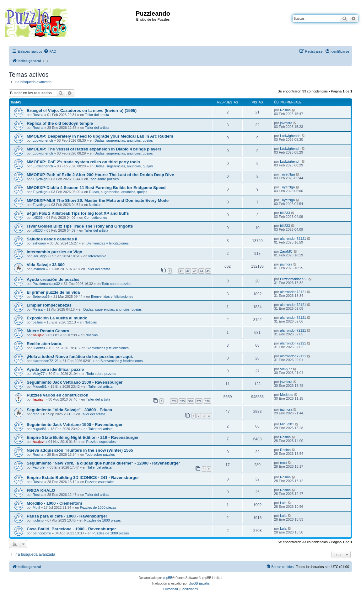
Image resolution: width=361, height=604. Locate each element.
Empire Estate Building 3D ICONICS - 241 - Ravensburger (83, 477)
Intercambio (97, 256)
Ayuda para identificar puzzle (55, 369)
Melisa (38, 309)
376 (190, 401)
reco (36, 414)
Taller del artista (97, 115)
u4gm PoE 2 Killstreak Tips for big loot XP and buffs (78, 213)
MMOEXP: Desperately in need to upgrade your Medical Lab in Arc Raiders (100, 136)
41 (181, 271)
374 (173, 401)
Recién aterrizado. (44, 343)
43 (194, 271)
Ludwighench (43, 140)
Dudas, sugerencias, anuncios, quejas (123, 140)
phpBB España (198, 583)
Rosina (38, 115)
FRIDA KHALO (41, 490)
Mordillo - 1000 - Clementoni (54, 503)
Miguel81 (40, 386)
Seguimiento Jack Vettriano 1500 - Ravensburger (75, 382)
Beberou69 (41, 296)
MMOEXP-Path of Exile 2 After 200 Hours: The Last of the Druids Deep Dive (100, 174)
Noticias (95, 205)
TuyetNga (40, 179)
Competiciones (95, 217)
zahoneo (39, 243)
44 (201, 271)
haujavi (39, 335)
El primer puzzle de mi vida (53, 292)
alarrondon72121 (293, 238)
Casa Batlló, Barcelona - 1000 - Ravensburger (71, 529)
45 (208, 271)
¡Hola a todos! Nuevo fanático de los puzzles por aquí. (80, 356)
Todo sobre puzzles (104, 179)
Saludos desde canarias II (52, 239)
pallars (38, 322)
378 (207, 401)
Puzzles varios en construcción (57, 395)
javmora (286, 123)
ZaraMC (286, 251)
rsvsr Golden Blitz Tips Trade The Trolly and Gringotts (80, 226)
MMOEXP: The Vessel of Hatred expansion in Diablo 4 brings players (94, 149)
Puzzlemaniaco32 (46, 284)
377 (199, 401)
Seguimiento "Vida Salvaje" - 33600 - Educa (69, 409)
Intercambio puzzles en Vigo (54, 251)
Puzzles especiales (101, 442)
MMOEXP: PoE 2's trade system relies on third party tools (83, 162)
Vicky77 (39, 374)
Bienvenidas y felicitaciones (107, 243)
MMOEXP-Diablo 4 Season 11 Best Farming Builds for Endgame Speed (96, 187)
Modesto (286, 395)
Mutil (36, 507)
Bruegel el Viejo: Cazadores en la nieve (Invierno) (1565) (82, 110)
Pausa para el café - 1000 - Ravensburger (67, 516)
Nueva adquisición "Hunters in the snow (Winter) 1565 (80, 450)
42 (188, 271)
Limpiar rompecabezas (49, 305)
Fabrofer (39, 467)
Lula (283, 503)
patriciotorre (42, 533)
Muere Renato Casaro (48, 330)
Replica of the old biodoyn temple (60, 123)
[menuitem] (50, 51)
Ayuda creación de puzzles (53, 279)
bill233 (38, 217)
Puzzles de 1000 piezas (98, 507)
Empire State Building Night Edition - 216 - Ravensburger (83, 437)
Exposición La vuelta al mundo (57, 318)
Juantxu (39, 348)
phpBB (167, 578)
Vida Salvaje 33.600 (46, 264)
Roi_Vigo (39, 256)
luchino (38, 520)
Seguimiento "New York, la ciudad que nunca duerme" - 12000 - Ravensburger (103, 463)
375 (182, 401)
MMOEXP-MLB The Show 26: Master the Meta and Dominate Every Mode (98, 200)
